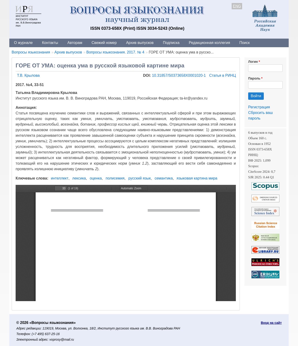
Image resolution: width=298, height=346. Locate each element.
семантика (164, 178)
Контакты (50, 43)
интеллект (59, 178)
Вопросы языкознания (31, 52)
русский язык (139, 178)
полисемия (115, 178)
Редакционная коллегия (209, 43)
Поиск (244, 43)
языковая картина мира (197, 178)
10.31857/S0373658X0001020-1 (179, 75)
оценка (96, 178)
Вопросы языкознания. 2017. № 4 (115, 52)
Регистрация (259, 107)
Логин (253, 61)
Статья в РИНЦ (222, 75)
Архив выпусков (139, 43)
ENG (237, 6)
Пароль (254, 78)
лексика (79, 178)
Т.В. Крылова (28, 75)
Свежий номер (104, 43)
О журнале (23, 43)
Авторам (75, 43)
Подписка (171, 43)
